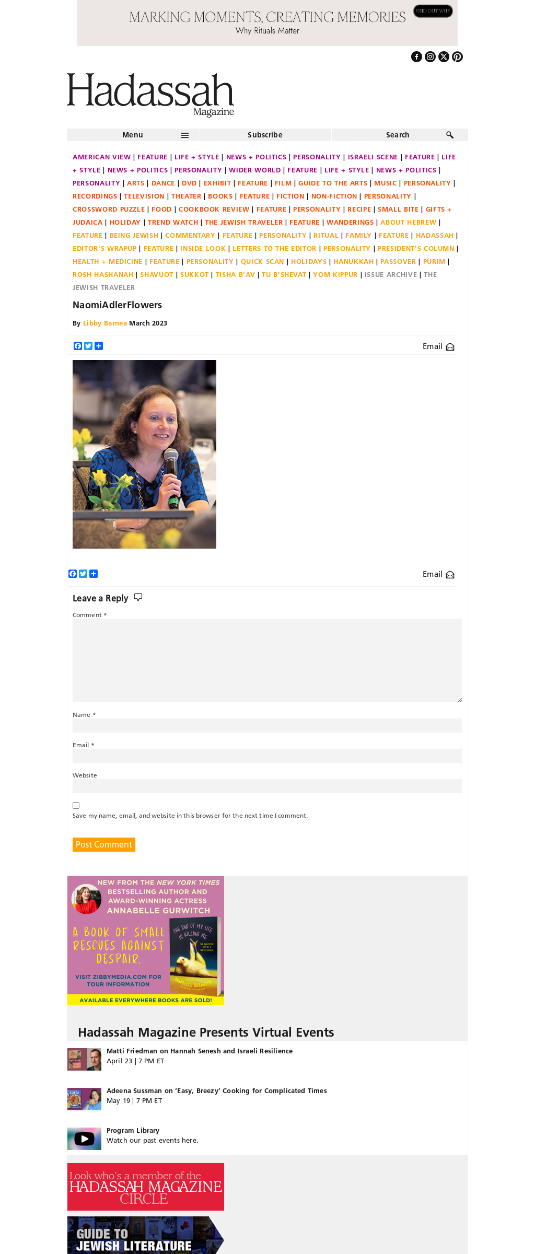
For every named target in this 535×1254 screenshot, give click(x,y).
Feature (152, 157)
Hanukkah (353, 261)
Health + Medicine (108, 261)
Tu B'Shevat (284, 274)
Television (144, 196)
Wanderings (350, 222)
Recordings (95, 196)
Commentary (190, 235)
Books (220, 196)
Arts (136, 183)
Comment (90, 615)
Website (85, 775)
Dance (163, 183)
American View (102, 157)
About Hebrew (408, 222)
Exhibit (217, 183)
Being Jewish (134, 235)
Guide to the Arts (332, 183)
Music (385, 183)
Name (84, 714)
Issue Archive (391, 274)
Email (439, 346)
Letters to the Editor (274, 248)
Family (358, 235)
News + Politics (256, 157)
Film (283, 183)
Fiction (290, 196)
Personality (317, 157)
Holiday (126, 222)
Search (398, 135)
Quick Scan (263, 261)
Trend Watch (173, 222)
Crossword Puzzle (109, 209)
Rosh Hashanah (103, 274)
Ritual (326, 235)
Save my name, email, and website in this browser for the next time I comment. (190, 815)
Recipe (359, 209)
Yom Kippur (335, 274)
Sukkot (194, 274)
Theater (186, 196)
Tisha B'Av (235, 274)
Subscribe (265, 135)
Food (162, 209)
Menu (132, 135)
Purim (434, 261)
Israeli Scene (373, 157)
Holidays (309, 261)
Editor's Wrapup (105, 248)
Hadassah (435, 235)
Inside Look (203, 248)
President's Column (416, 248)
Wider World (255, 170)
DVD (189, 183)
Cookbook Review (214, 209)
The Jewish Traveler (244, 222)
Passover (398, 261)
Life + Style (197, 157)
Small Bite (398, 209)
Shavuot (156, 274)
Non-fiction (334, 196)
